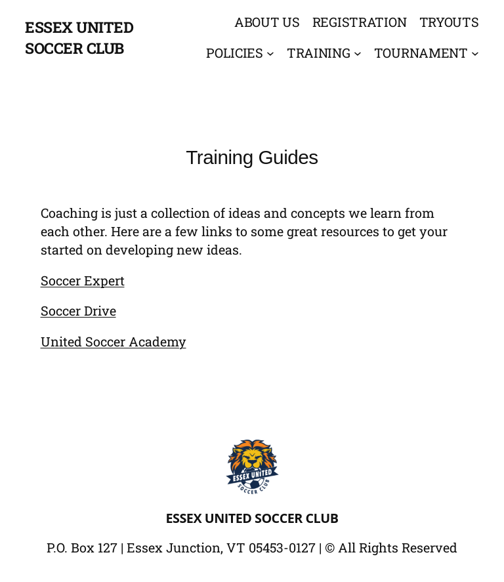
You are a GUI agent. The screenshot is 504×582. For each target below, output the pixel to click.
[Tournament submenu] (475, 53)
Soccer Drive (78, 310)
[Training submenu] (358, 53)
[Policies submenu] (270, 53)
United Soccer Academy (113, 341)
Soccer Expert (83, 280)
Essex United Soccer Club (252, 518)
